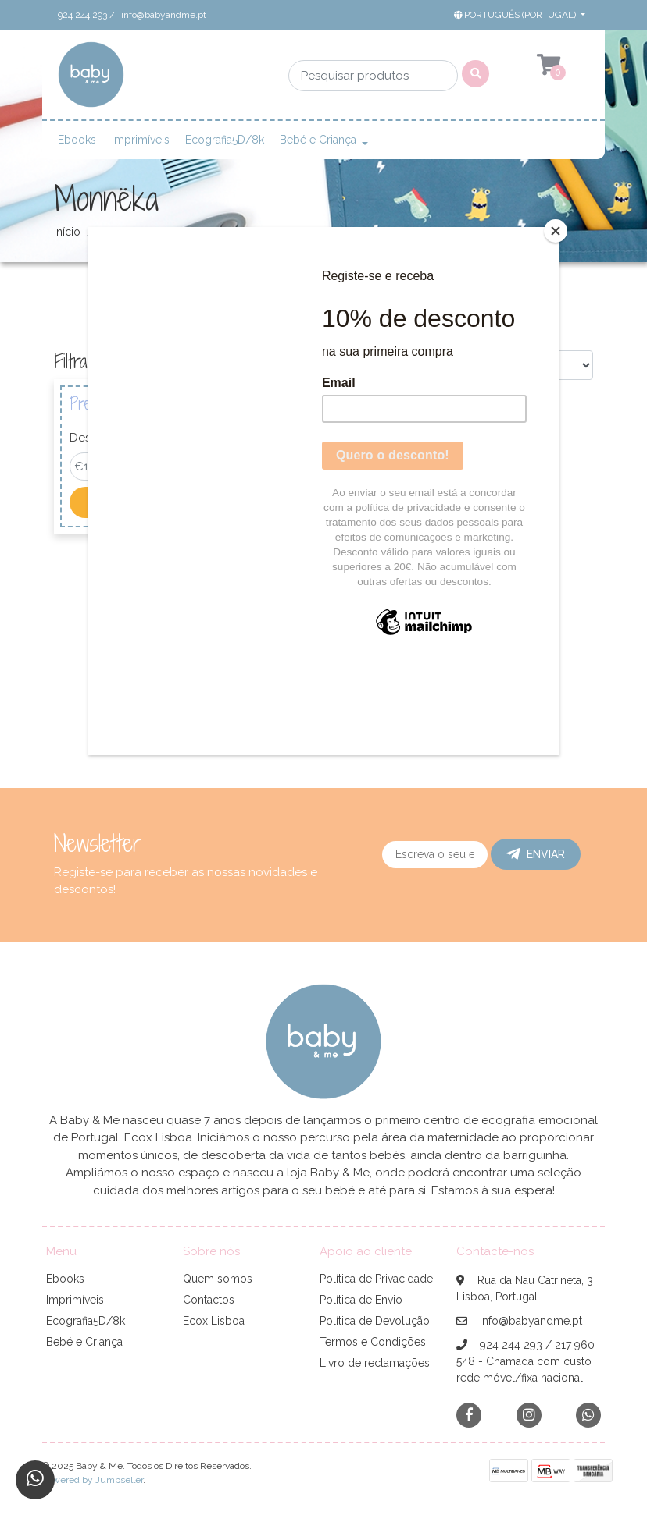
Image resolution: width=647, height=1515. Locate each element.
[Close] (555, 231)
